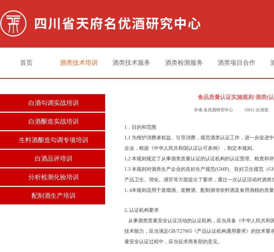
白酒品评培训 (54, 158)
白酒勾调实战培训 (53, 102)
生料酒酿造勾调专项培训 (53, 140)
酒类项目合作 (236, 62)
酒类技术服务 (131, 62)
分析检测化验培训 (53, 177)
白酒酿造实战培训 (53, 121)
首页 (26, 62)
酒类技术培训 (79, 62)
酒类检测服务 (184, 62)
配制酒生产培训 (54, 195)
